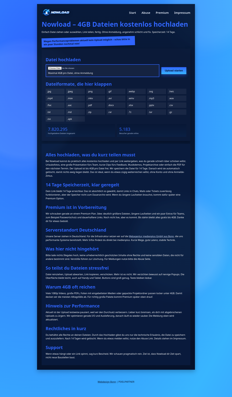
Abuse (146, 13)
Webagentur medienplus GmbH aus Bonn (151, 236)
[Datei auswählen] (82, 68)
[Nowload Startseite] (55, 13)
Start (132, 13)
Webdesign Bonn (107, 381)
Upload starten (174, 70)
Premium (162, 13)
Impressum (182, 13)
